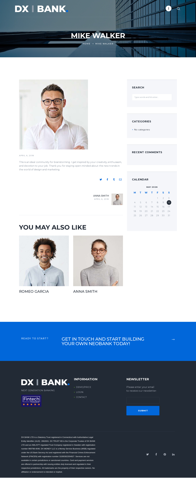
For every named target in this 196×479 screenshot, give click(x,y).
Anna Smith (85, 293)
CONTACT (81, 398)
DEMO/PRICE (83, 388)
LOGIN (80, 393)
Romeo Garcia (34, 293)
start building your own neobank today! (103, 343)
